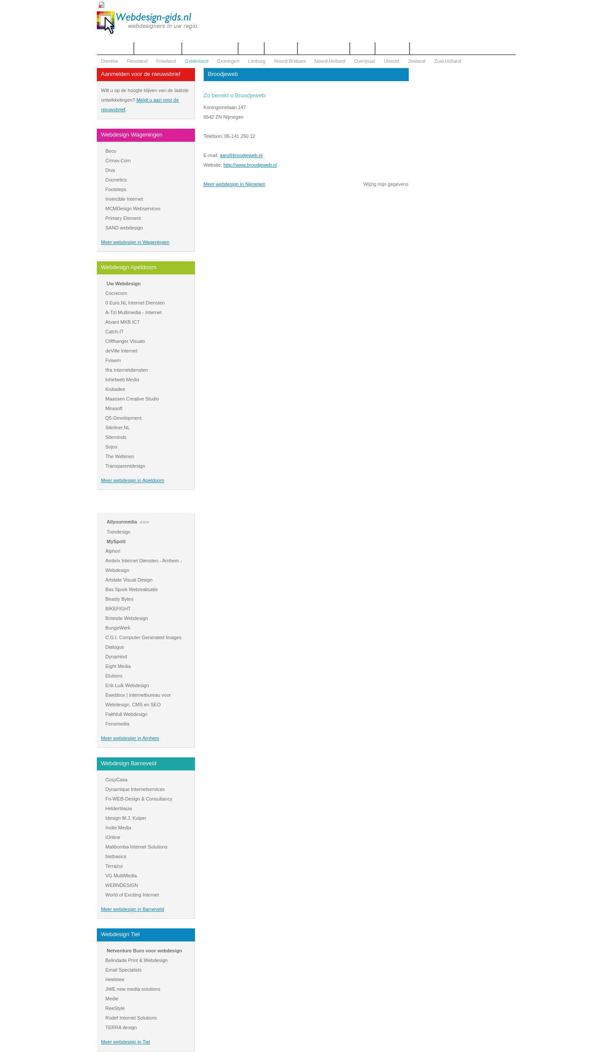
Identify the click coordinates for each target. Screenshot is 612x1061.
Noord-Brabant (290, 61)
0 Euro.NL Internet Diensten (135, 302)
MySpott (116, 541)
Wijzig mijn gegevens (385, 184)
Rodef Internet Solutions (131, 1017)
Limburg (257, 61)
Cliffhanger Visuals (125, 341)
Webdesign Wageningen (132, 134)
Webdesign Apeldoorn (129, 267)
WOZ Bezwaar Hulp (323, 48)
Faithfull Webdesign (126, 714)
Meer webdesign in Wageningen (135, 242)
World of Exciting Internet (132, 894)
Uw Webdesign (124, 283)
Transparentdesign (125, 466)
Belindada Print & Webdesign (137, 960)
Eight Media (118, 666)
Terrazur (114, 866)
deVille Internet (121, 350)
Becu (111, 151)
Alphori (113, 551)
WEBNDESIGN (122, 885)
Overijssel (364, 61)
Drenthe (109, 61)
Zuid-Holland (447, 61)
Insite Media (118, 827)
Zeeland (416, 61)
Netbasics (116, 856)
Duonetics (116, 179)
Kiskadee (115, 389)
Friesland (166, 61)
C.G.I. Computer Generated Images (143, 637)
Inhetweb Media (123, 379)
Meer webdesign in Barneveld (132, 909)
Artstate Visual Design (129, 579)
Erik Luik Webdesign (127, 685)
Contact (251, 48)
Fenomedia (118, 723)
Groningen (228, 61)
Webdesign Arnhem (125, 505)
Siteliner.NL (118, 427)
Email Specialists (124, 969)
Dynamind (116, 656)
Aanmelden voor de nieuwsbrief (141, 74)
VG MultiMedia (121, 875)
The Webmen (120, 456)
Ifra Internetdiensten (127, 370)
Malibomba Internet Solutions (137, 846)
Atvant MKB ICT (123, 322)
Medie (112, 998)
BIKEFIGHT (118, 608)
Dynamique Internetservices (135, 789)
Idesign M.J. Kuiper (126, 818)
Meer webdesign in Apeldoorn (132, 480)
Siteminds (116, 437)
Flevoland (137, 61)
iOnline (113, 837)
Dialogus (115, 647)
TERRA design (121, 1027)
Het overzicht (115, 48)
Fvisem (113, 360)
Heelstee (115, 979)
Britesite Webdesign (127, 618)
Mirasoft (114, 408)
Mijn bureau (392, 48)
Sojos (112, 446)
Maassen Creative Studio (132, 398)
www (144, 522)
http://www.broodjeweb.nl (250, 165)
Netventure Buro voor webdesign (144, 950)
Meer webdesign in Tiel (125, 1041)
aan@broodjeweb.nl (241, 155)
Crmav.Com (118, 160)
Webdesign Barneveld (129, 763)
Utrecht (391, 61)
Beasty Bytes (119, 599)
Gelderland (197, 61)
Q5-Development (124, 418)
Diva (110, 170)
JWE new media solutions (133, 989)
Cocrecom (116, 293)
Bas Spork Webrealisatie (132, 589)
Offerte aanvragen (158, 48)
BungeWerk (118, 627)
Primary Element (123, 218)
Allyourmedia (122, 521)
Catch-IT (115, 331)
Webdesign (281, 48)
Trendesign (119, 531)
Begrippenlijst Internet (210, 48)
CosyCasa (117, 779)
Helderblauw (119, 808)
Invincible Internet (124, 199)
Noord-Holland (330, 61)
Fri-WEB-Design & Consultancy (139, 798)
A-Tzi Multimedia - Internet (134, 312)
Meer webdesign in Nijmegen (235, 184)
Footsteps (116, 189)
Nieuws (362, 48)
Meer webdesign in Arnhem (130, 738)
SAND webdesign (124, 227)
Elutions (114, 675)
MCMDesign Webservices (133, 208)
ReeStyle (115, 1008)
